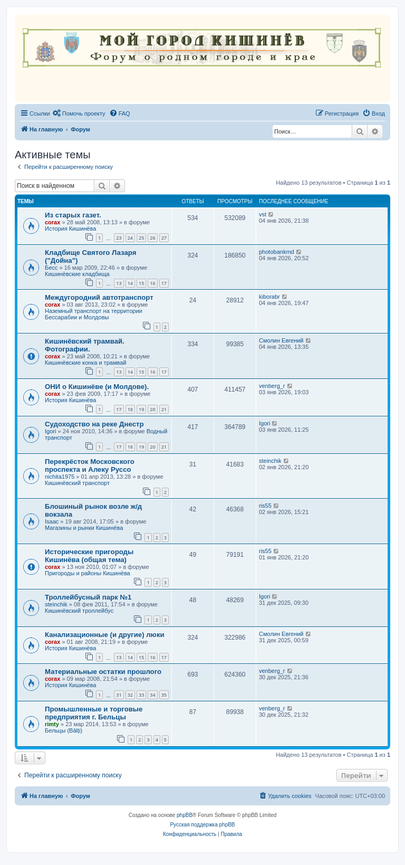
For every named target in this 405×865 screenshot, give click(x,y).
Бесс (51, 267)
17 (164, 283)
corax (52, 222)
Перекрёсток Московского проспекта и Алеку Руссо (89, 465)
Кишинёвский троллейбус (79, 610)
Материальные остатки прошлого (103, 672)
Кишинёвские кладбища (77, 274)
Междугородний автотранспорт (99, 297)
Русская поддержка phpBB (202, 825)
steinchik (270, 461)
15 (141, 283)
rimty (52, 724)
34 (152, 694)
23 (118, 237)
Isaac (52, 521)
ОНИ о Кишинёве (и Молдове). (97, 387)
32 (130, 694)
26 (152, 237)
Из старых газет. (73, 215)
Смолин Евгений (281, 340)
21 (164, 409)
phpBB (184, 815)
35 (164, 694)
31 (118, 694)
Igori (50, 431)
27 (164, 237)
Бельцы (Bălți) (63, 730)
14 (130, 283)
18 (130, 409)
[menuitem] (79, 113)
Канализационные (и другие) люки (105, 635)
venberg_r (272, 386)
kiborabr (269, 296)
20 (152, 409)
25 (141, 237)
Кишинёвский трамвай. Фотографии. (84, 345)
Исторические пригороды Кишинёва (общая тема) (89, 556)
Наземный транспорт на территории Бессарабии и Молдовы (93, 314)
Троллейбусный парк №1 (88, 597)
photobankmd (276, 252)
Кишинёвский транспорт (77, 483)
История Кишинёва (70, 228)
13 (118, 283)
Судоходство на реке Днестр (94, 424)
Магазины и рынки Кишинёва (84, 528)
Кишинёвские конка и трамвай (85, 362)
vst (262, 214)
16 (152, 283)
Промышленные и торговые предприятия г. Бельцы (93, 713)
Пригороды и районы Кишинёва (87, 573)
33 (141, 694)
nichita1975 (59, 476)
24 (130, 237)
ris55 (265, 505)
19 (141, 409)
